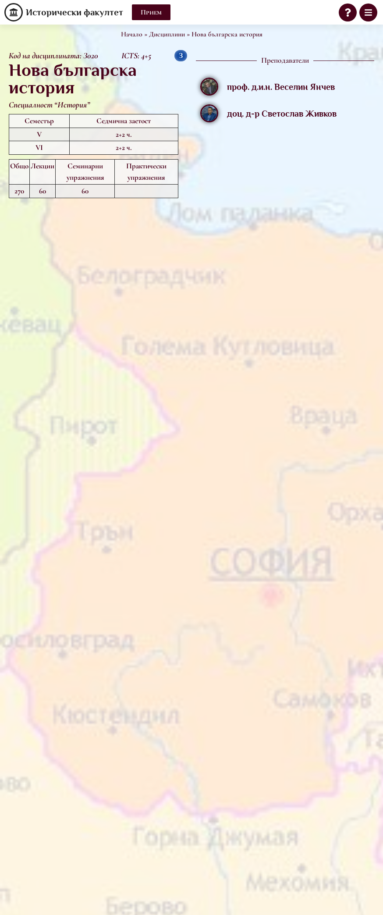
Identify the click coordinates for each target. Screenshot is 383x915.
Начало (131, 34)
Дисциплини (167, 34)
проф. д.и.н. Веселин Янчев (281, 87)
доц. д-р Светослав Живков (282, 113)
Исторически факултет (74, 12)
